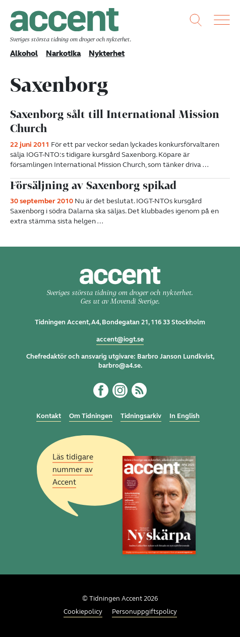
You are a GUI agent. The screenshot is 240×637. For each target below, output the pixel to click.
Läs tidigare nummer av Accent (72, 469)
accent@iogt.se (120, 339)
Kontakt (48, 416)
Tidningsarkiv (141, 416)
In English (184, 416)
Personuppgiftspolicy (144, 612)
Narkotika (63, 53)
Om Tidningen (90, 416)
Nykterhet (107, 53)
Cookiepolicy (83, 612)
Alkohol (24, 53)
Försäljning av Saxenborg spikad (93, 185)
